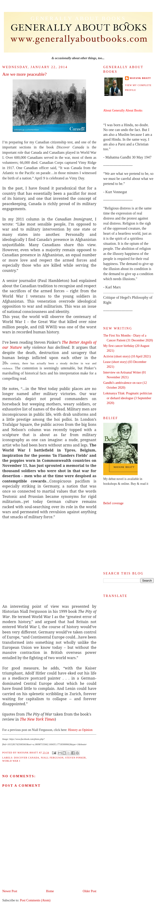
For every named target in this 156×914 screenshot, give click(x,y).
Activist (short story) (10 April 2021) (127, 356)
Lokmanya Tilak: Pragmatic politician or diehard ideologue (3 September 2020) (127, 398)
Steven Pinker (75, 757)
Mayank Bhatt (140, 78)
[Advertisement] (128, 538)
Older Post (90, 891)
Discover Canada (26, 757)
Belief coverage (113, 503)
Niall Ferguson (52, 757)
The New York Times (37, 719)
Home (50, 891)
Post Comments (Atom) (35, 900)
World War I (11, 761)
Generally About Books (78, 18)
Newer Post (9, 891)
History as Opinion (80, 730)
